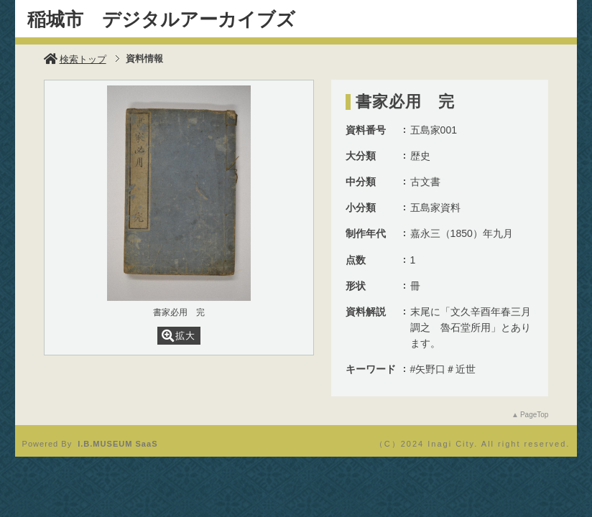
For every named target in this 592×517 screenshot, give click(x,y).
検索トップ (75, 59)
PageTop (534, 415)
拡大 (178, 336)
